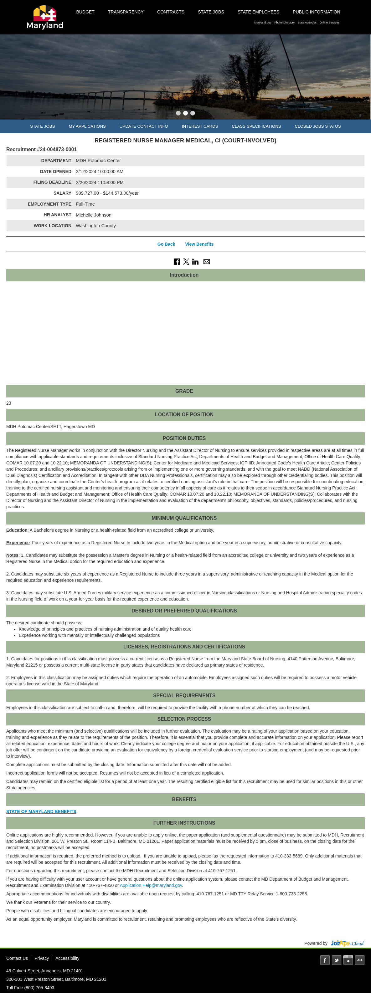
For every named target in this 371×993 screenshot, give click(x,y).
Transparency (126, 11)
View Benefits (199, 244)
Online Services (329, 22)
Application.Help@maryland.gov (151, 885)
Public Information (316, 11)
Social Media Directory (360, 960)
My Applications (87, 126)
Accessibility (67, 958)
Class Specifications (256, 126)
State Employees (258, 11)
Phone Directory (284, 22)
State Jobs (211, 11)
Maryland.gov (262, 22)
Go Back (166, 244)
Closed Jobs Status (318, 126)
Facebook (325, 960)
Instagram (348, 960)
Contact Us (17, 958)
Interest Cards (200, 126)
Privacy (41, 958)
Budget (85, 11)
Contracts (170, 11)
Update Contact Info (144, 126)
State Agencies (307, 22)
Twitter (337, 960)
